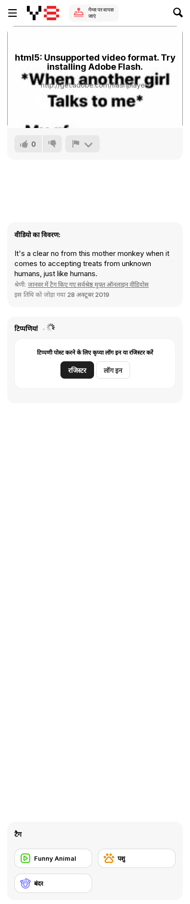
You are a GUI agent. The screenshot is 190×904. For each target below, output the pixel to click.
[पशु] (137, 858)
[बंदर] (53, 883)
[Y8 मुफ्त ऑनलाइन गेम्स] (43, 13)
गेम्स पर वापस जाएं (101, 13)
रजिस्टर (77, 370)
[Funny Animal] (53, 858)
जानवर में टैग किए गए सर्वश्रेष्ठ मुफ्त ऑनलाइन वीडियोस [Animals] (88, 284)
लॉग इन (113, 370)
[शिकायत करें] (82, 144)
